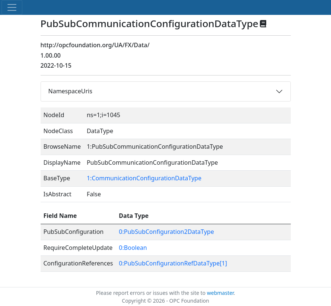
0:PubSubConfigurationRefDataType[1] (173, 263)
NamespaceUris (70, 91)
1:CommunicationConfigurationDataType (144, 178)
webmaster (220, 292)
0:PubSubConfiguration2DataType (166, 232)
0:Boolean (133, 248)
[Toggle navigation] (11, 7)
